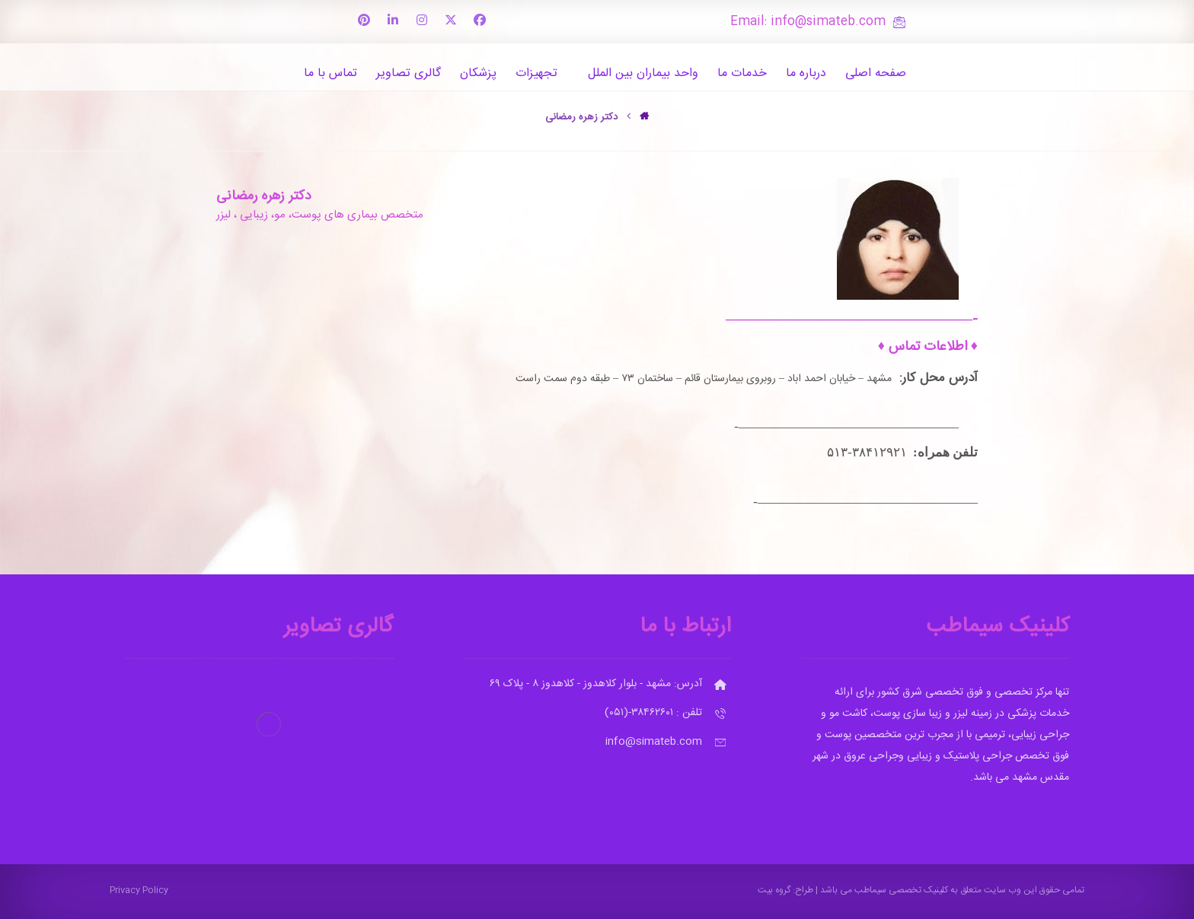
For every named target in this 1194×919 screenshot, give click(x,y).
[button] (480, 20)
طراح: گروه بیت (785, 890)
